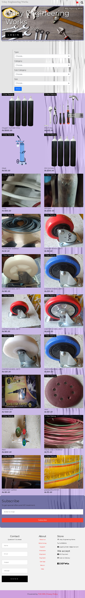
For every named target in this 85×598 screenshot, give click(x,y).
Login (14, 35)
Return (42, 565)
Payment (42, 558)
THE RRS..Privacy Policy (48, 594)
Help (42, 569)
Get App (42, 561)
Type (16, 52)
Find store (42, 550)
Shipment (42, 554)
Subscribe (42, 520)
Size (16, 79)
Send (15, 579)
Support (42, 547)
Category (18, 61)
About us (42, 539)
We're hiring (42, 543)
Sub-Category (20, 70)
